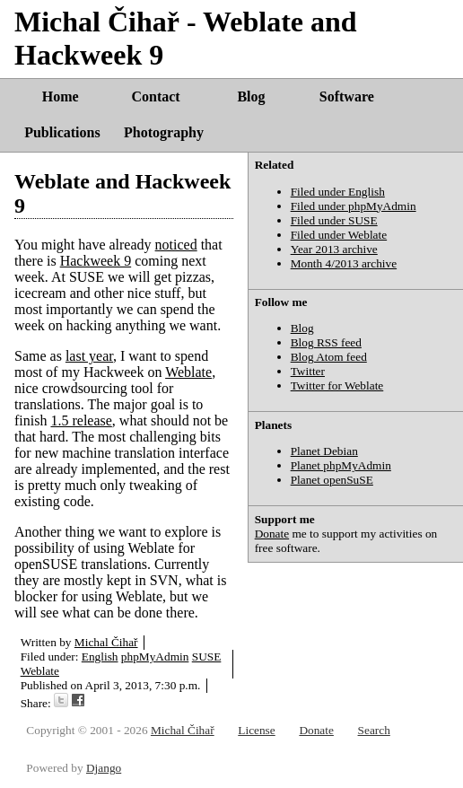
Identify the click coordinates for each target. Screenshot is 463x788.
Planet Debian (324, 451)
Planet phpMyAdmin (341, 465)
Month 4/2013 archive (344, 263)
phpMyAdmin (155, 656)
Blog (251, 96)
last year (89, 355)
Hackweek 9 (96, 260)
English (100, 656)
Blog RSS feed (326, 342)
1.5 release (80, 420)
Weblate (188, 372)
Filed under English (338, 191)
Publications (62, 132)
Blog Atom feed (329, 356)
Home (60, 96)
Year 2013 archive (334, 249)
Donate (272, 533)
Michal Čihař (106, 642)
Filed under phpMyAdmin (353, 206)
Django (103, 768)
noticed (176, 244)
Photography (164, 132)
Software (346, 96)
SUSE (207, 656)
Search (374, 730)
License (256, 730)
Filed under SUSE (334, 220)
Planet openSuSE (332, 479)
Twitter (308, 371)
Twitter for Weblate (337, 385)
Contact (155, 96)
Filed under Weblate (339, 234)
